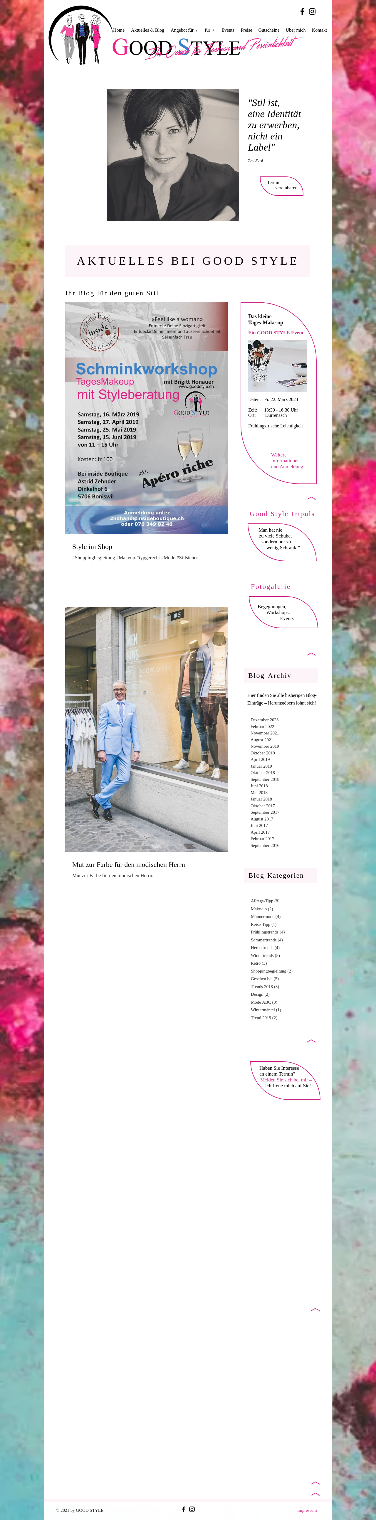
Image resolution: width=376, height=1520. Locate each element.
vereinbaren (286, 187)
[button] (184, 30)
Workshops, (277, 612)
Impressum (307, 1510)
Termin (274, 182)
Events (286, 618)
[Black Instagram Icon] (312, 11)
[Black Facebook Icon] (302, 11)
